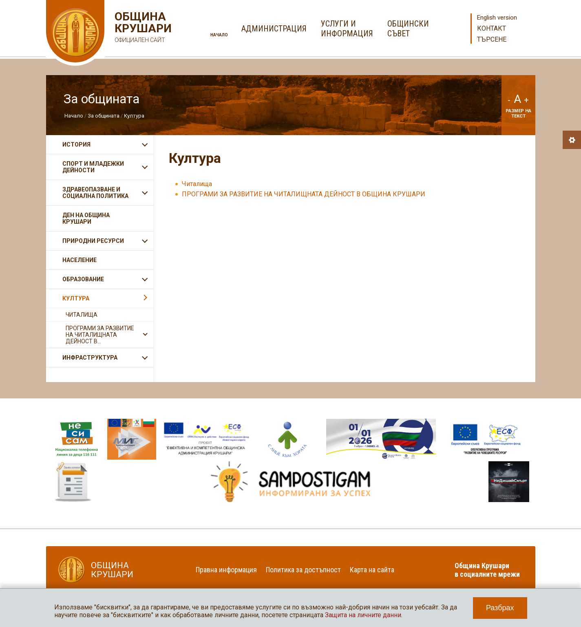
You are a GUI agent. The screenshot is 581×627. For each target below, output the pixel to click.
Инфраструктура (89, 357)
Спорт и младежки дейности (93, 166)
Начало (219, 35)
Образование (83, 279)
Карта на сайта (372, 569)
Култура (134, 116)
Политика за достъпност (303, 569)
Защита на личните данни (363, 615)
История (76, 144)
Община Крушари (142, 28)
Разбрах (500, 608)
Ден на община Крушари (86, 218)
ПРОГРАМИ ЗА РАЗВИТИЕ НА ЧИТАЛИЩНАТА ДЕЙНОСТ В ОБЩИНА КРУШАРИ (303, 194)
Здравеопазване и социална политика (95, 192)
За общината (103, 116)
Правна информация (226, 569)
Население (79, 260)
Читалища (197, 184)
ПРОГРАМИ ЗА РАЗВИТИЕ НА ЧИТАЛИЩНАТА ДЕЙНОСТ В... (100, 335)
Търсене (491, 39)
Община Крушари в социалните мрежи (487, 569)
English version (497, 17)
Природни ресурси (93, 241)
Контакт (491, 28)
